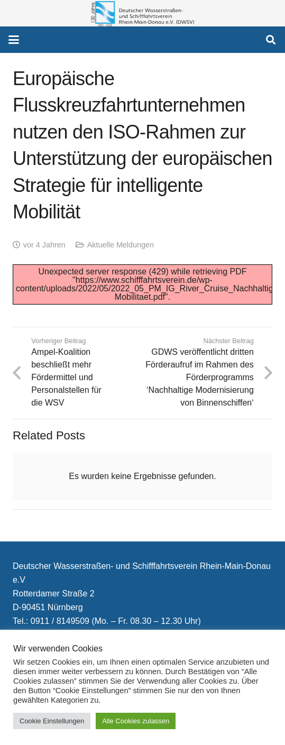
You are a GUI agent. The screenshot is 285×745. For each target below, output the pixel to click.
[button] (14, 39)
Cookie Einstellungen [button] (52, 721)
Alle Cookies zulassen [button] (135, 721)
